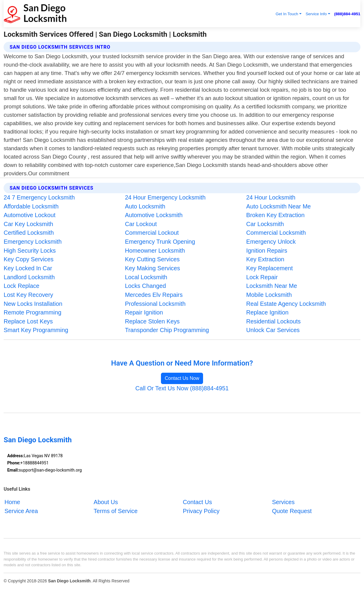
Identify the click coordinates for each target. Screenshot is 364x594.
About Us (106, 502)
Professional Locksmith (155, 303)
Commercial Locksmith (276, 232)
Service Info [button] (316, 14)
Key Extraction (265, 259)
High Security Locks (30, 250)
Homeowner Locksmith (155, 250)
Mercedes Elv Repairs (153, 294)
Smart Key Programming (36, 330)
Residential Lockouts (273, 321)
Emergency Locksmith (33, 241)
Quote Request (292, 510)
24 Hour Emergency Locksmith (165, 197)
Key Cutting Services (152, 259)
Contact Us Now (182, 378)
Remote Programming (32, 312)
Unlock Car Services (273, 330)
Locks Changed (145, 286)
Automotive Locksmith (153, 215)
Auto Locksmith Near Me (278, 206)
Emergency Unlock (271, 241)
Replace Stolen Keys (152, 321)
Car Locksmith (265, 224)
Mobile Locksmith (269, 294)
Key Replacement (269, 268)
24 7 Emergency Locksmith (39, 197)
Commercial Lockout (152, 232)
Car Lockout (140, 224)
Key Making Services (152, 268)
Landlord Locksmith (29, 277)
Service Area (21, 510)
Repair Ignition (144, 312)
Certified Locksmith (29, 232)
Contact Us (197, 502)
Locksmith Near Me (271, 286)
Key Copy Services (28, 259)
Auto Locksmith (145, 206)
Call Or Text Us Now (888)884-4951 (181, 388)
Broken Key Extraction (275, 215)
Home (12, 502)
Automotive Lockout (29, 215)
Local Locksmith (146, 277)
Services (283, 502)
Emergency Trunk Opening (160, 241)
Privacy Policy (201, 510)
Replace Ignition (267, 312)
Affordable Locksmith (31, 206)
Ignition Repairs (266, 250)
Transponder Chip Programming (167, 330)
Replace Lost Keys (28, 321)
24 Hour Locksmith (271, 197)
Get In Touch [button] (287, 14)
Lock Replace (21, 286)
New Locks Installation (33, 303)
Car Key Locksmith (28, 224)
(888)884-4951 (347, 14)
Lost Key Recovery (28, 294)
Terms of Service (116, 510)
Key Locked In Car (28, 268)
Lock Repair (262, 277)
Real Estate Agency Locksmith (286, 303)
